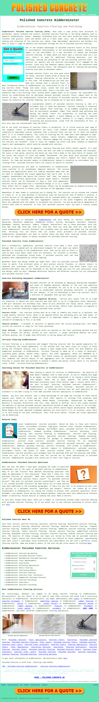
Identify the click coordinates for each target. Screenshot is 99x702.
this (8, 505)
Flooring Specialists (77, 645)
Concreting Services (40, 647)
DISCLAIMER (92, 14)
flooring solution (10, 543)
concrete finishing (55, 446)
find (9, 524)
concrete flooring (34, 55)
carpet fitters (50, 603)
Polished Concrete (17, 640)
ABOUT (77, 14)
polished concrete (50, 34)
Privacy (95, 684)
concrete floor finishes (70, 426)
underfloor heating (49, 601)
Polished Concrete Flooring (24, 642)
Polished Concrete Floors (65, 642)
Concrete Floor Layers (12, 645)
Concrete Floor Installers (37, 645)
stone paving (24, 608)
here (89, 543)
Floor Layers (45, 642)
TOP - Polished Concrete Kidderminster (20, 666)
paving (20, 603)
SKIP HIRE (88, 608)
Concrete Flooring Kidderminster (55, 666)
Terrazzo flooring (10, 344)
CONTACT (83, 14)
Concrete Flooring (10, 654)
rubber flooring (85, 601)
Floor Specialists (37, 640)
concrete (92, 232)
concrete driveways (11, 601)
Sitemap (3, 684)
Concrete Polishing (87, 652)
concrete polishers (30, 229)
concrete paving (85, 603)
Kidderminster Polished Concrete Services (31, 548)
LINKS (71, 14)
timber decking (25, 606)
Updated (26, 684)
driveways (88, 606)
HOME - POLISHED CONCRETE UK (49, 677)
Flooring (44, 684)
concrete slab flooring (84, 434)
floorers (58, 606)
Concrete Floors (56, 640)
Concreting (72, 640)
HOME (65, 14)
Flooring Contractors (76, 647)
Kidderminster (45, 220)
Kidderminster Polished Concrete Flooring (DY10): (26, 32)
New (21, 684)
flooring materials (76, 57)
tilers (76, 599)
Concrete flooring (10, 220)
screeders (56, 608)
